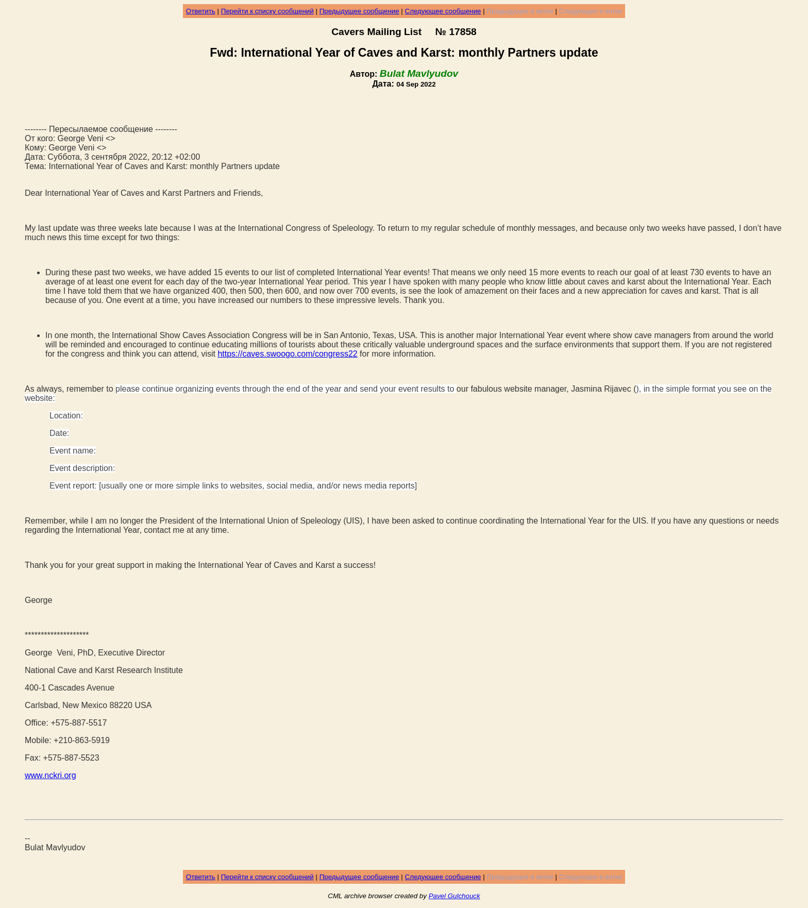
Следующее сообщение (443, 11)
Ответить (200, 11)
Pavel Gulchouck (454, 896)
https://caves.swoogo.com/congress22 (287, 353)
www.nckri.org (50, 775)
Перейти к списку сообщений (267, 11)
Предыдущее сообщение (359, 11)
